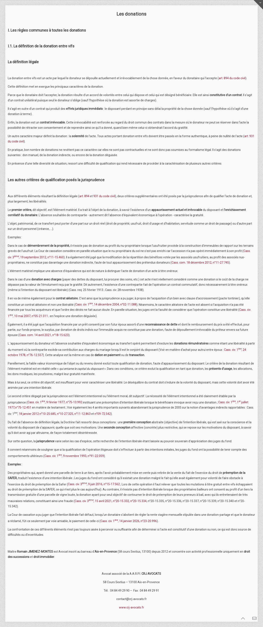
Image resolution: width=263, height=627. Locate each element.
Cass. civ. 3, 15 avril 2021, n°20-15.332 (102, 501)
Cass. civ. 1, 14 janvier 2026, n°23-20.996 (128, 521)
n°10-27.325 (65, 413)
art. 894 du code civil (232, 78)
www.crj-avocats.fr (131, 607)
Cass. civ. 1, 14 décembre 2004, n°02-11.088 (105, 304)
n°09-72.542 (103, 413)
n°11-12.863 (82, 413)
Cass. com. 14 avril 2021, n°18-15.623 (44, 335)
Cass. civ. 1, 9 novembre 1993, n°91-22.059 (74, 456)
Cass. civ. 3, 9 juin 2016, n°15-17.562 (94, 484)
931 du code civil (104, 196)
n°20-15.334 (138, 501)
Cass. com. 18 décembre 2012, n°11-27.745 (200, 262)
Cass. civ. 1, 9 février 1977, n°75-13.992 (55, 402)
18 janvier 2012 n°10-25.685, (37, 413)
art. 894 (84, 196)
